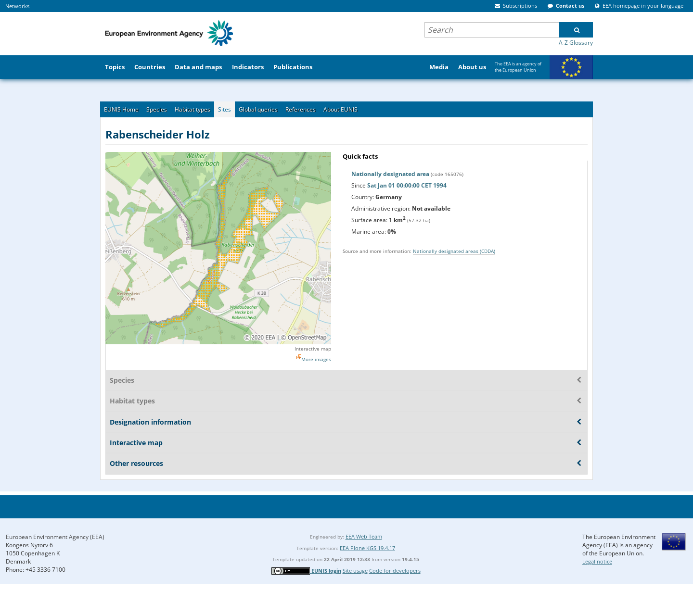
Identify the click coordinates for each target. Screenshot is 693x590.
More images (316, 359)
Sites (224, 109)
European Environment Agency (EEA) (55, 537)
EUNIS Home (121, 109)
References (300, 109)
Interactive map (313, 348)
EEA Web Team (364, 536)
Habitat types (192, 109)
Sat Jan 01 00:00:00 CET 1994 (407, 185)
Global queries (258, 109)
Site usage (355, 570)
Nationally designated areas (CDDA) (454, 251)
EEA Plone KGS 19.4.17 (367, 548)
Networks (17, 6)
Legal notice (597, 561)
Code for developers (395, 570)
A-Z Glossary (576, 42)
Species (156, 109)
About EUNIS (340, 109)
